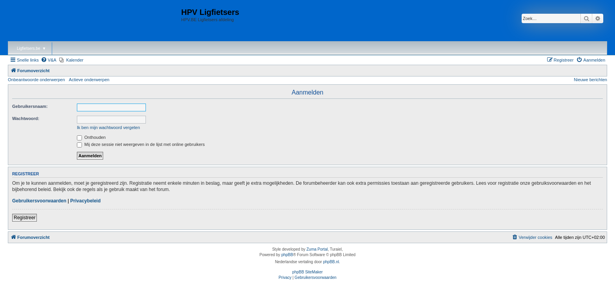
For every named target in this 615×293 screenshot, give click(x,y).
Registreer (24, 217)
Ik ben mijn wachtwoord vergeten (108, 127)
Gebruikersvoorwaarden (39, 201)
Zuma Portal (317, 249)
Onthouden (91, 137)
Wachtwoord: (25, 118)
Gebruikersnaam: (29, 106)
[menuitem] (48, 60)
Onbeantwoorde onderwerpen (36, 79)
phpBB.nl (331, 262)
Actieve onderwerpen (89, 79)
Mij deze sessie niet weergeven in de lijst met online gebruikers (141, 144)
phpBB (287, 255)
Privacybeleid (85, 201)
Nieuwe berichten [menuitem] (590, 79)
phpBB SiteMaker (307, 272)
